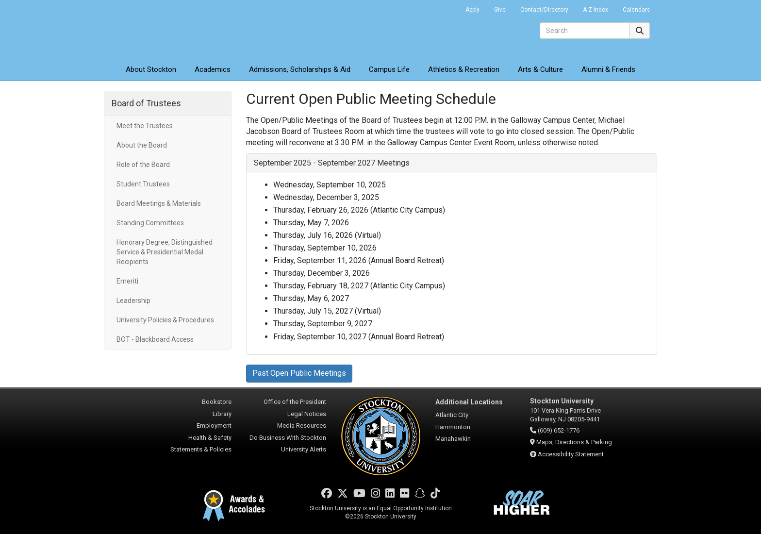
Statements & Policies (201, 449)
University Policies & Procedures (165, 320)
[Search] (585, 30)
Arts (540, 69)
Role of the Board (143, 164)
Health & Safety (210, 437)
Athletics (463, 69)
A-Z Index (595, 9)
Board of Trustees (146, 103)
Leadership (133, 300)
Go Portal (445, 7)
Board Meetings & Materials (158, 203)
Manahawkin (453, 438)
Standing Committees (150, 223)
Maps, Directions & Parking (574, 442)
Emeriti (127, 281)
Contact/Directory (544, 9)
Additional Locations (469, 402)
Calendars (636, 9)
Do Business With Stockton (287, 437)
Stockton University (174, 29)
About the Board (141, 145)
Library (222, 413)
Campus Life (389, 69)
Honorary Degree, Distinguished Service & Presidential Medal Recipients (164, 252)
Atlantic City (451, 414)
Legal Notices (306, 413)
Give (500, 9)
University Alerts (303, 449)
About (151, 69)
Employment (214, 425)
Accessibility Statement (571, 454)
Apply (472, 9)
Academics (213, 69)
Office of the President (295, 401)
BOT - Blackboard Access (155, 339)
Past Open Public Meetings (299, 373)
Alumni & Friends (608, 69)
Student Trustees (143, 184)
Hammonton (452, 427)
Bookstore (217, 401)
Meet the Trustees (144, 126)
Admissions (299, 69)
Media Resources (301, 425)
